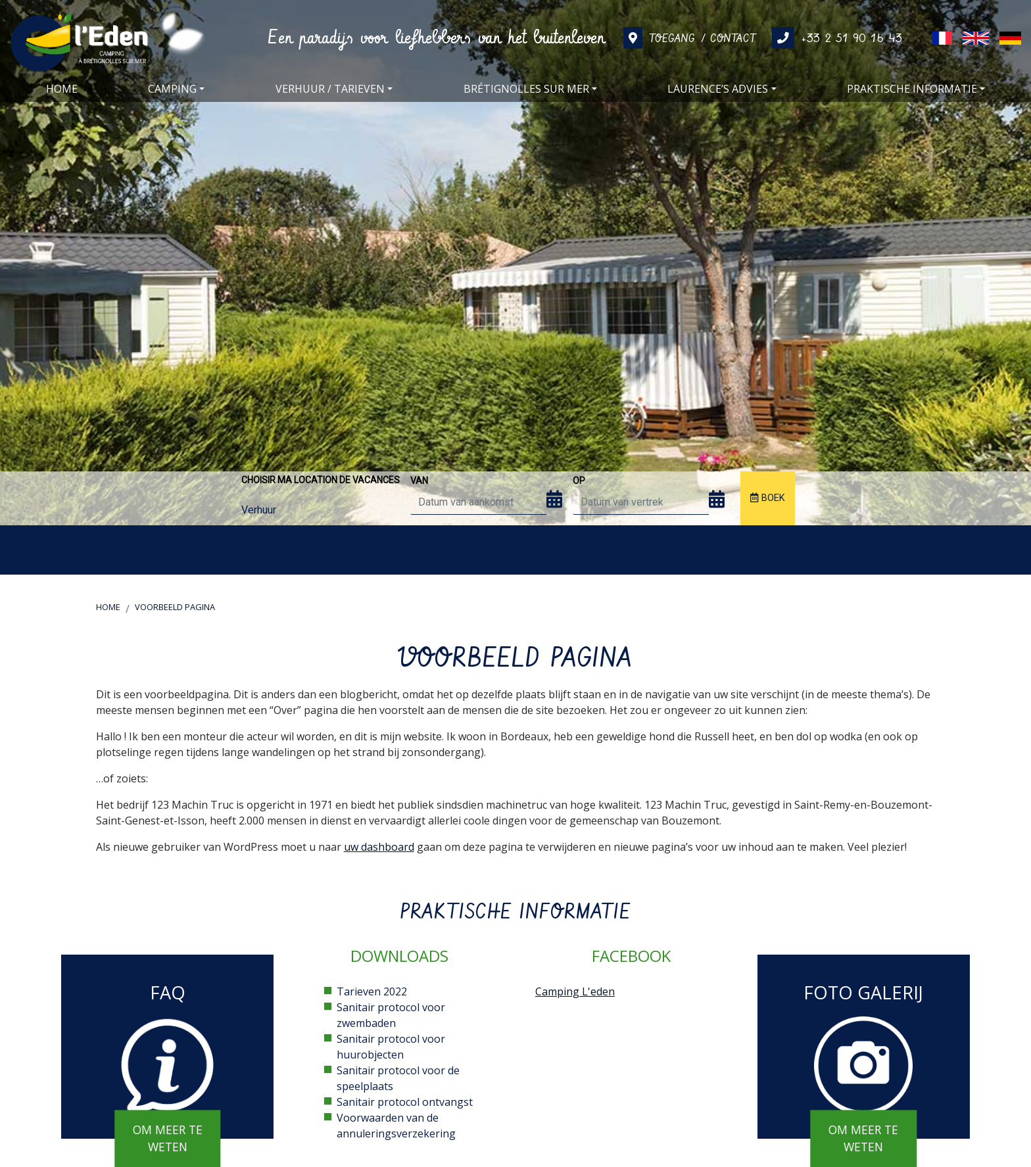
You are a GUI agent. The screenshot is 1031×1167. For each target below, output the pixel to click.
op (579, 480)
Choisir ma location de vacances (320, 480)
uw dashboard (379, 847)
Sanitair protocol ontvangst (405, 1102)
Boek (767, 498)
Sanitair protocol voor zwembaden (391, 1015)
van (419, 480)
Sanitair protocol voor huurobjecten (391, 1047)
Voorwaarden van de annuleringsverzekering (396, 1125)
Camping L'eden (575, 991)
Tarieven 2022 (372, 991)
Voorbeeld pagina (175, 607)
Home (108, 607)
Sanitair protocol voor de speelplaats (398, 1078)
